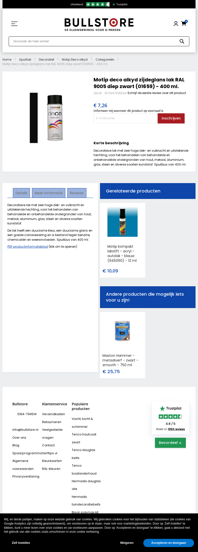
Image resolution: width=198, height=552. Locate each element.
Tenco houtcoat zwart (83, 436)
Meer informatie (49, 192)
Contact (47, 443)
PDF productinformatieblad (27, 246)
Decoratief (46, 59)
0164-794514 (26, 414)
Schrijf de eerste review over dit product (156, 93)
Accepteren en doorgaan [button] (168, 543)
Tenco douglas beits (86, 447)
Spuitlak (25, 59)
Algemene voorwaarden (21, 453)
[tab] (22, 193)
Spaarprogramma (25, 443)
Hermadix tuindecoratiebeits (85, 486)
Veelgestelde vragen (51, 431)
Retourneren (50, 421)
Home (6, 59)
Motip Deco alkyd (75, 59)
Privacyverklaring (24, 464)
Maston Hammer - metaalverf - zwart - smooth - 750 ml (120, 360)
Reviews (76, 192)
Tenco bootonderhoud (82, 457)
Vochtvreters (80, 512)
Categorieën (105, 59)
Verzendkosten (52, 414)
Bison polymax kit (84, 497)
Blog (15, 435)
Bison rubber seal (84, 504)
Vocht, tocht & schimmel (81, 422)
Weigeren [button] (126, 543)
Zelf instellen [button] (21, 543)
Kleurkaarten (51, 457)
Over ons (18, 428)
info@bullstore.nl (29, 421)
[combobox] (99, 41)
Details (22, 192)
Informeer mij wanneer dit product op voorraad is (128, 111)
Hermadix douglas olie (85, 472)
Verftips (47, 450)
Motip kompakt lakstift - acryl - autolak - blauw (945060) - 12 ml (122, 253)
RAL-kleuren (50, 464)
